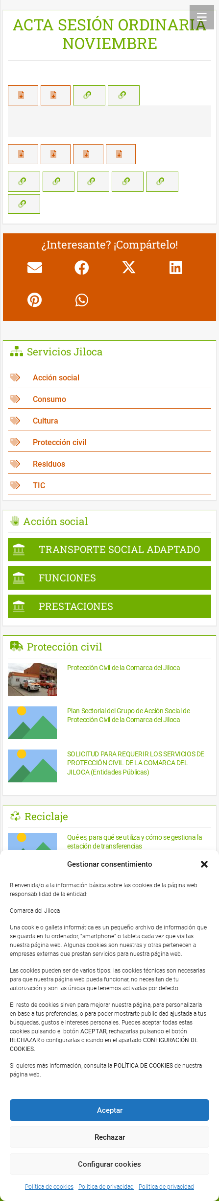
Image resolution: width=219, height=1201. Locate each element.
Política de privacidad (106, 1186)
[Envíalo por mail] (35, 267)
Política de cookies (49, 1186)
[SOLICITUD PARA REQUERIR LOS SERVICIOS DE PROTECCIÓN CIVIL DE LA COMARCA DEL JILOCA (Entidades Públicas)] (109, 767)
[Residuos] (109, 464)
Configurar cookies (109, 1164)
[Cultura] (109, 420)
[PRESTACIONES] (109, 606)
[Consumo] (109, 399)
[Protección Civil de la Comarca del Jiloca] (109, 681)
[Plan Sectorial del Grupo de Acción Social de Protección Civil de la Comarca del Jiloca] (109, 724)
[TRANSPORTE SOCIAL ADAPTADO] (109, 549)
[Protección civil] (109, 442)
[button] (204, 864)
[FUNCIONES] (109, 578)
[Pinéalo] (35, 300)
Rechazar (110, 1137)
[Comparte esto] (82, 267)
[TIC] (109, 485)
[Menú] (202, 17)
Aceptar (109, 1110)
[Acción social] (109, 377)
